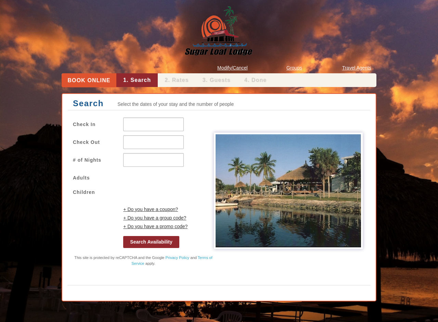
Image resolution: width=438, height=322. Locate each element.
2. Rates (177, 80)
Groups (294, 68)
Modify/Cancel (232, 68)
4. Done (255, 80)
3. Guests (217, 80)
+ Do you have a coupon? (150, 209)
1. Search (137, 80)
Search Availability (151, 242)
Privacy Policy (177, 258)
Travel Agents (356, 68)
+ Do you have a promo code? (155, 226)
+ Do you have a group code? (154, 218)
